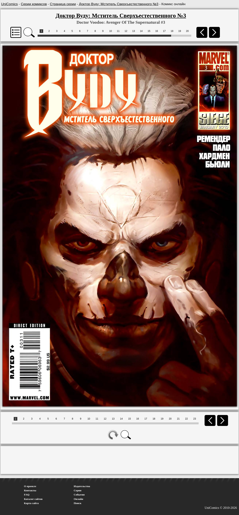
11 (118, 31)
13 (133, 31)
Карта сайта (31, 503)
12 (126, 31)
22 (186, 418)
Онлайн (78, 498)
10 (110, 31)
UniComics (9, 4)
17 (164, 31)
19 (179, 31)
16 (156, 31)
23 (194, 418)
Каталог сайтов (33, 498)
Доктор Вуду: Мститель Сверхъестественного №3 (118, 4)
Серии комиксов (34, 4)
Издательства (82, 486)
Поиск (77, 503)
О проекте (30, 486)
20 (187, 31)
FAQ (26, 494)
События (79, 494)
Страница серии (63, 4)
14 (141, 31)
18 (172, 31)
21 (178, 418)
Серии (77, 490)
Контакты (30, 490)
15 (149, 31)
